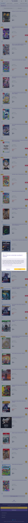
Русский (6, 253)
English (4, 253)
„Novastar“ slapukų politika (7, 264)
